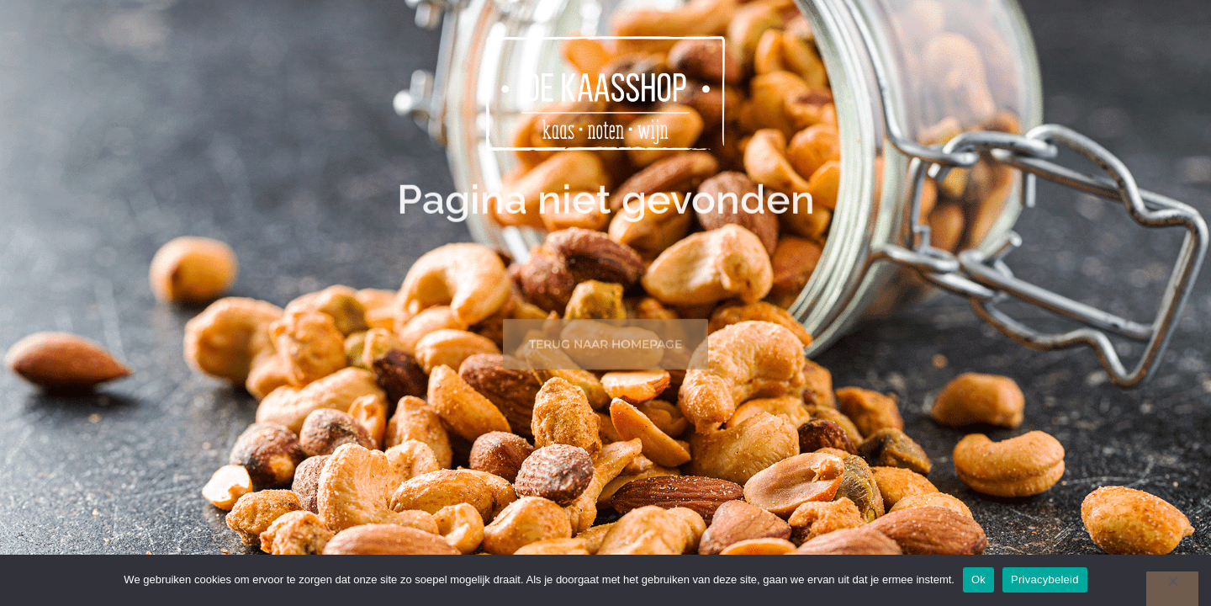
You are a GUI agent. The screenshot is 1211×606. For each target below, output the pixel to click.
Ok (978, 579)
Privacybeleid (1045, 579)
